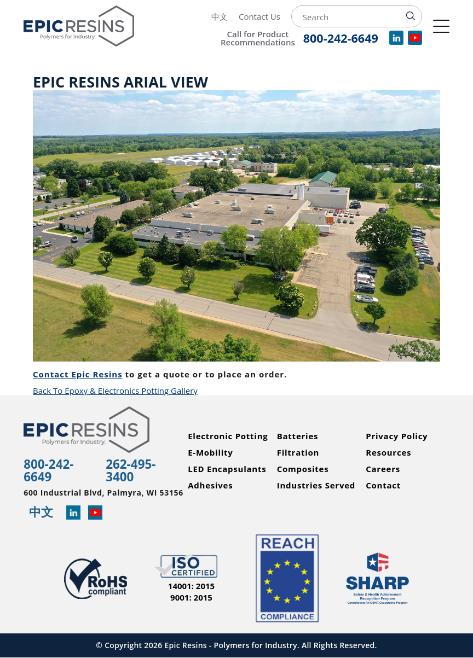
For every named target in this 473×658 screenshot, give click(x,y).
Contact (383, 485)
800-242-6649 (49, 470)
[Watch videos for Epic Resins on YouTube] (415, 41)
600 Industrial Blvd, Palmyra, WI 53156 (103, 493)
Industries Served (316, 485)
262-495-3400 (131, 470)
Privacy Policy (397, 436)
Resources (388, 453)
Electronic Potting (228, 436)
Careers (383, 469)
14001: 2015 (191, 586)
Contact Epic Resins (78, 374)
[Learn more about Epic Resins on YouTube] (95, 513)
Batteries (297, 436)
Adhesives (210, 485)
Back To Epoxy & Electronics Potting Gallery (115, 390)
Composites (303, 469)
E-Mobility (210, 453)
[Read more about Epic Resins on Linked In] (73, 513)
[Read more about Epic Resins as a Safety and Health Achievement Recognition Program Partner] (377, 579)
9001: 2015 (191, 597)
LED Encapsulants (227, 469)
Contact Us (259, 16)
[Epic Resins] (92, 25)
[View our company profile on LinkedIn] (396, 41)
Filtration (298, 453)
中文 (219, 16)
